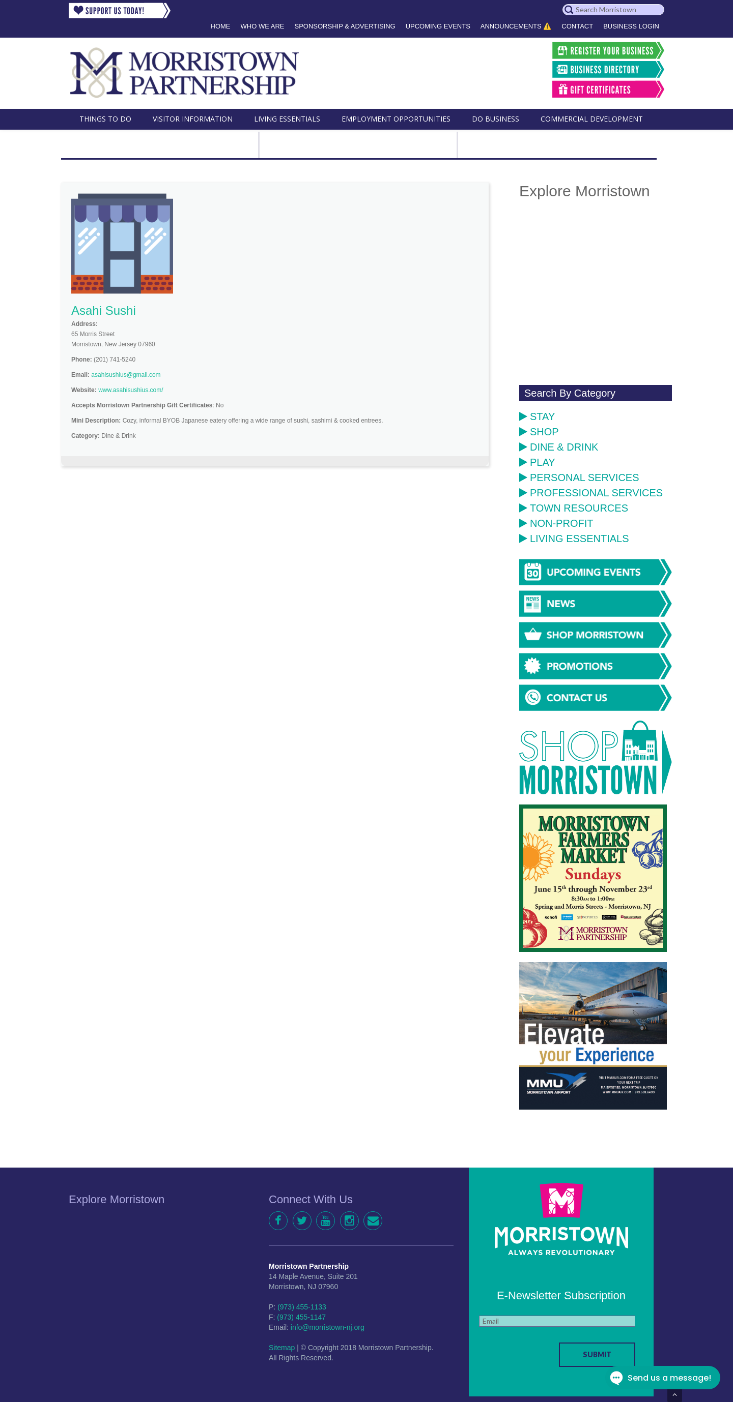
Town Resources (573, 508)
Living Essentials (574, 538)
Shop (539, 432)
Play (537, 462)
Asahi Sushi (103, 310)
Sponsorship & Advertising (344, 26)
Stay (537, 416)
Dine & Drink (558, 447)
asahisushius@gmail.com (125, 374)
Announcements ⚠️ (516, 26)
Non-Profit (556, 523)
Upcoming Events (438, 26)
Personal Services (579, 477)
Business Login (631, 26)
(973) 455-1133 (301, 1307)
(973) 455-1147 (301, 1317)
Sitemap (282, 1348)
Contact (577, 26)
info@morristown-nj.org (327, 1327)
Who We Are (263, 26)
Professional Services (591, 493)
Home (221, 26)
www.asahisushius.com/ (130, 390)
